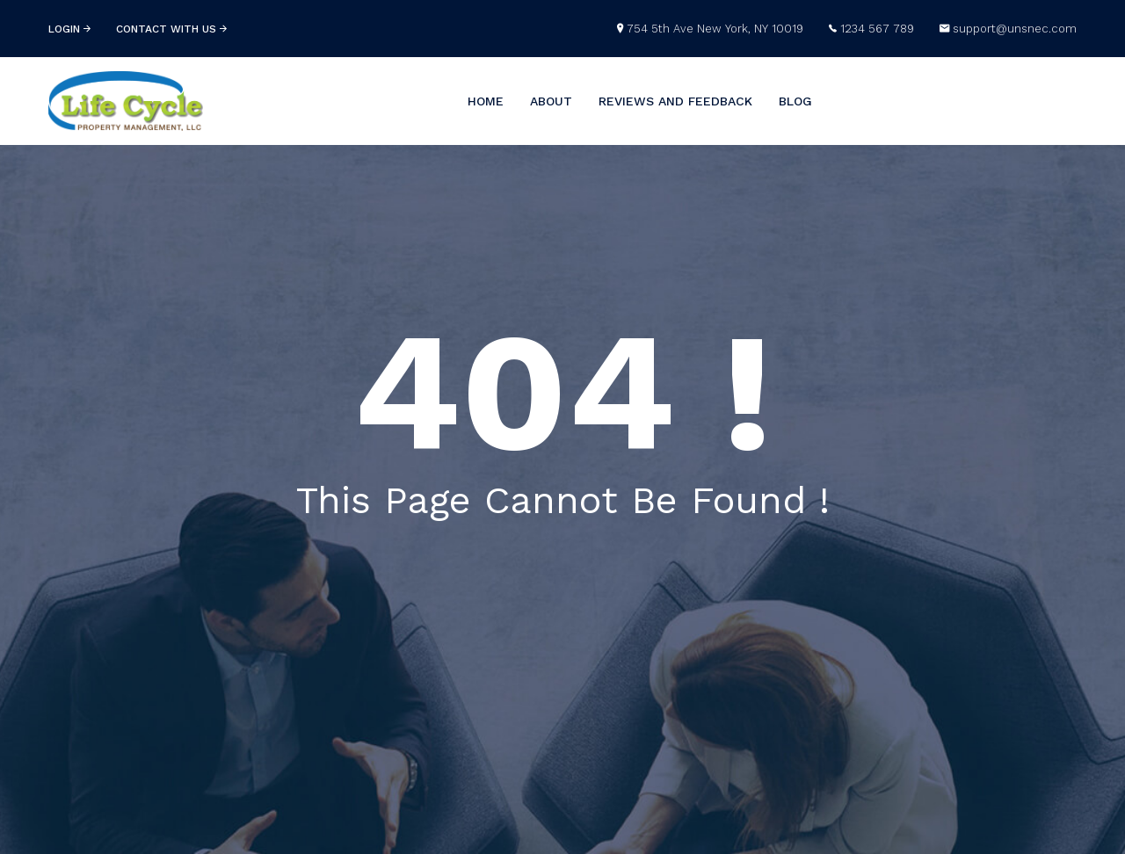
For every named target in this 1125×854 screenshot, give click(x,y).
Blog (795, 101)
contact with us (171, 29)
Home (486, 101)
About (551, 101)
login (69, 29)
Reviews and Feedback (675, 101)
